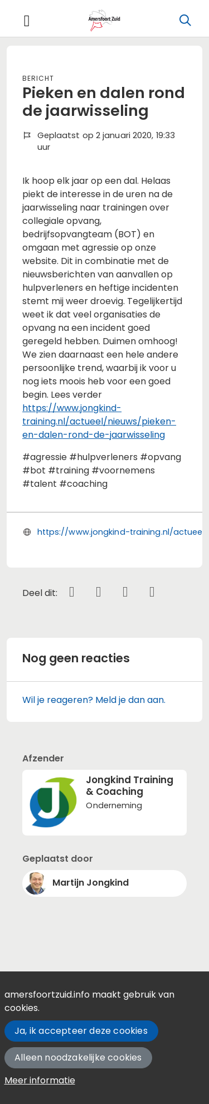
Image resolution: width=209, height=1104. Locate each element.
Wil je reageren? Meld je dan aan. (94, 699)
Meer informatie (39, 1080)
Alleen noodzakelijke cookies (78, 1057)
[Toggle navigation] (26, 21)
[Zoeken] (185, 20)
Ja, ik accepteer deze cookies (81, 1030)
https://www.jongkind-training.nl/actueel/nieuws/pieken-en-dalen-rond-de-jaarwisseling (99, 421)
